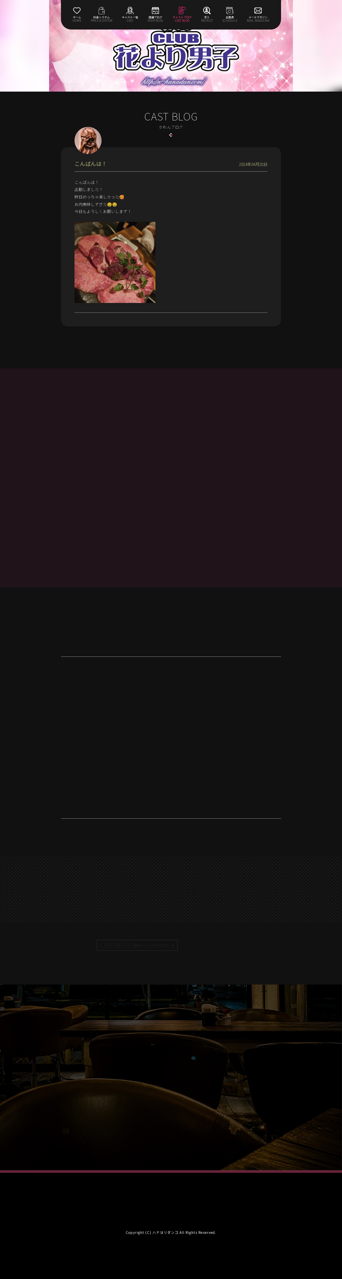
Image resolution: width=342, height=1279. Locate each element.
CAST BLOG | (134, 945)
